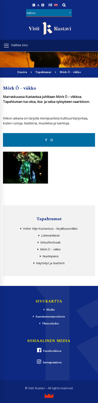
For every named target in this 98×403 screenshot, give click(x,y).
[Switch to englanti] (56, 5)
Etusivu (22, 72)
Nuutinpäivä (50, 256)
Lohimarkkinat (50, 235)
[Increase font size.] (42, 5)
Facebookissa (49, 350)
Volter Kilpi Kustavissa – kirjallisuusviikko (50, 228)
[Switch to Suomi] (50, 5)
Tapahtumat (43, 72)
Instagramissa (49, 361)
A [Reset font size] (38, 5)
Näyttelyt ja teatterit (50, 263)
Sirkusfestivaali (50, 242)
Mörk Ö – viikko (50, 249)
